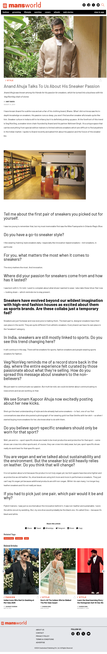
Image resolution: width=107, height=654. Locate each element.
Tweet (37, 528)
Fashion (6, 12)
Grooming (16, 12)
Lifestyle (27, 12)
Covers (48, 12)
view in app (99, 12)
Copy (79, 528)
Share (28, 528)
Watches (38, 12)
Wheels (57, 12)
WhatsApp (48, 528)
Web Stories (68, 12)
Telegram (60, 528)
